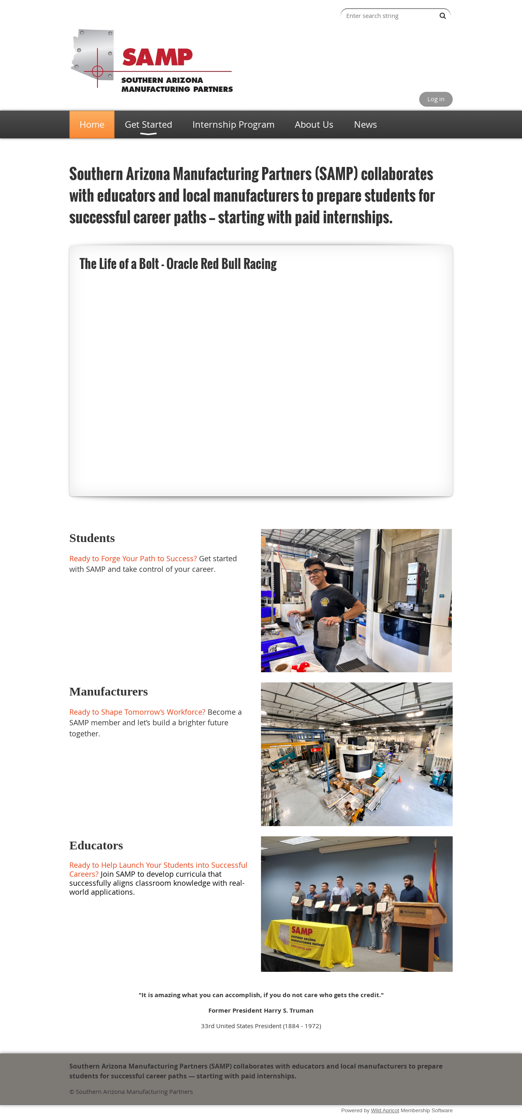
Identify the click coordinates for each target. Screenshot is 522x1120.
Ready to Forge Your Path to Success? (133, 558)
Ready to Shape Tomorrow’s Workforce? (137, 712)
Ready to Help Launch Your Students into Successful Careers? (158, 869)
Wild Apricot (385, 1110)
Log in (436, 99)
